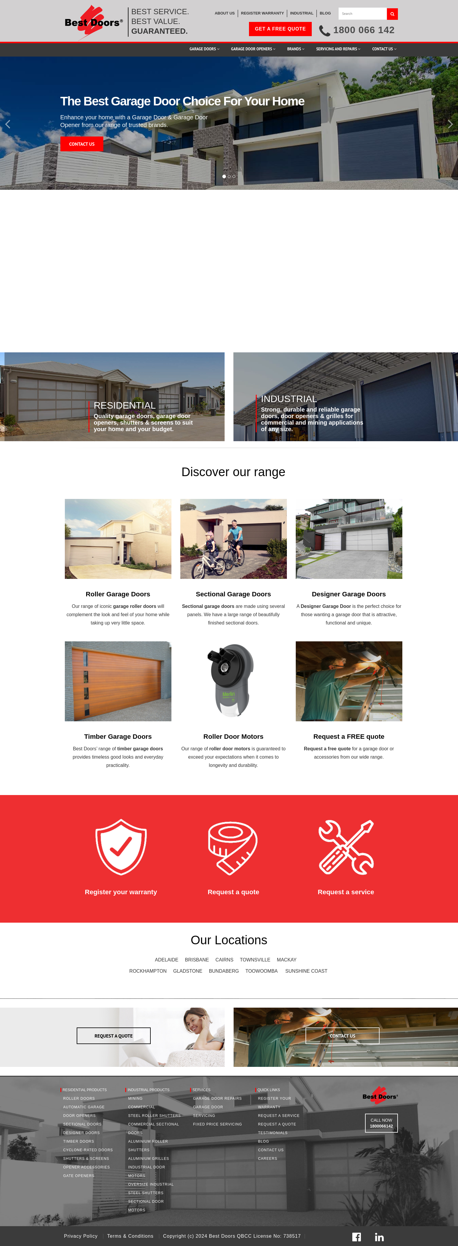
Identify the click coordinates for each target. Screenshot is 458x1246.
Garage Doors (204, 49)
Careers (267, 1159)
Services (201, 1090)
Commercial (141, 1107)
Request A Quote (277, 1124)
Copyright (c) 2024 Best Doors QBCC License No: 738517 (232, 1236)
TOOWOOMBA (261, 971)
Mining (135, 1098)
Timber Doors (78, 1141)
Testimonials (273, 1133)
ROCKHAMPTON (148, 971)
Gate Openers (79, 1176)
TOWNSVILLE (255, 959)
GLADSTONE (187, 971)
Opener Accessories (86, 1167)
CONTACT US (82, 144)
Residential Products (85, 1090)
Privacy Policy (81, 1236)
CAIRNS (224, 959)
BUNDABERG (224, 971)
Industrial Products (149, 1090)
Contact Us (384, 49)
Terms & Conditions (131, 1236)
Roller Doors (79, 1098)
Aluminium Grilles (148, 1159)
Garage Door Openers (253, 49)
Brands (295, 49)
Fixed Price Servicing (217, 1124)
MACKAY (286, 959)
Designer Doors (81, 1133)
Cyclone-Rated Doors (88, 1150)
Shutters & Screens (86, 1159)
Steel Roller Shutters (154, 1116)
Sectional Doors (82, 1124)
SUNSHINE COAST (306, 971)
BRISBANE (197, 959)
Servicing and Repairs (338, 49)
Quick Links (269, 1090)
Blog (263, 1141)
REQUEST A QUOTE (113, 1036)
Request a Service (279, 1116)
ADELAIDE (166, 959)
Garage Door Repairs (217, 1098)
